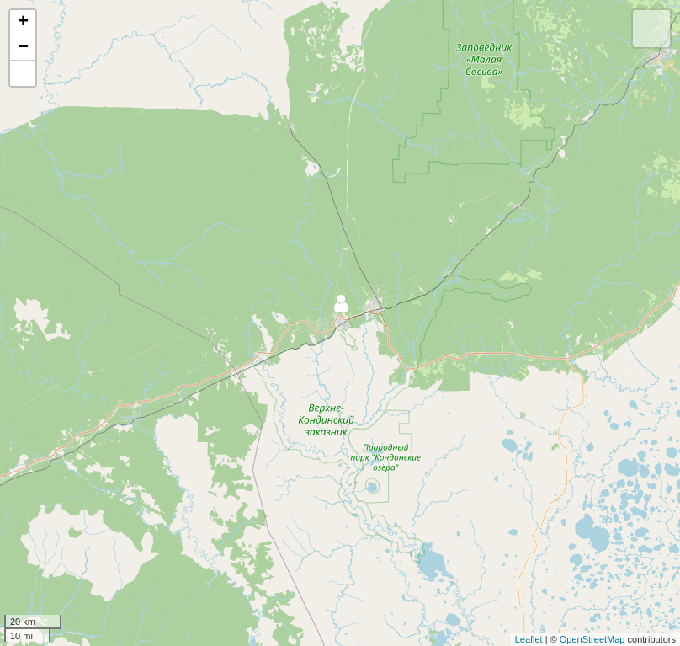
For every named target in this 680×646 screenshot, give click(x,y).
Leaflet (529, 639)
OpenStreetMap (592, 639)
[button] (22, 73)
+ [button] (23, 22)
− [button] (23, 48)
